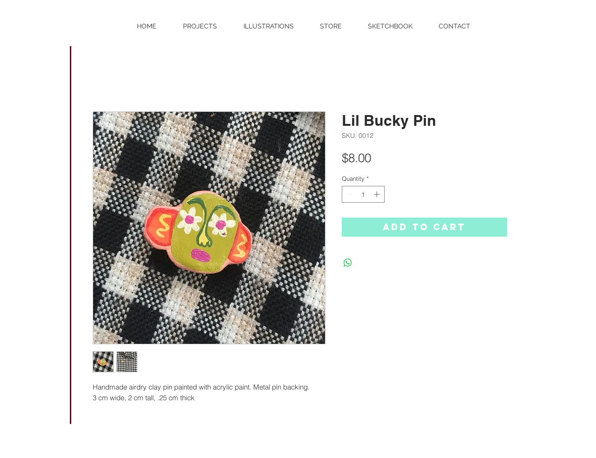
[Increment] (377, 194)
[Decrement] (348, 194)
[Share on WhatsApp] (347, 262)
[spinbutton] (363, 194)
